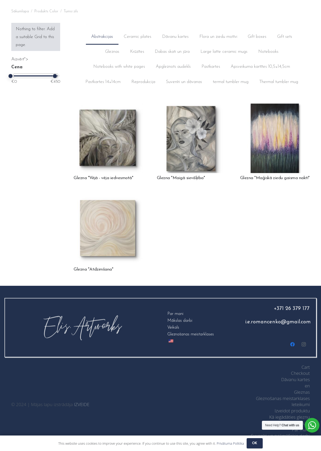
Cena (17, 67)
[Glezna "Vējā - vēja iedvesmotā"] (108, 107)
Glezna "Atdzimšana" (93, 269)
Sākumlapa (20, 11)
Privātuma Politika (230, 443)
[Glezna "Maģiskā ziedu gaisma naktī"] (275, 107)
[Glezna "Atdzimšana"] (108, 198)
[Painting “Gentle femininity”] (192, 107)
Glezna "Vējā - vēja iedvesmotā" (103, 178)
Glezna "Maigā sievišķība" (181, 178)
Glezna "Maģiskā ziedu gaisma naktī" (275, 178)
